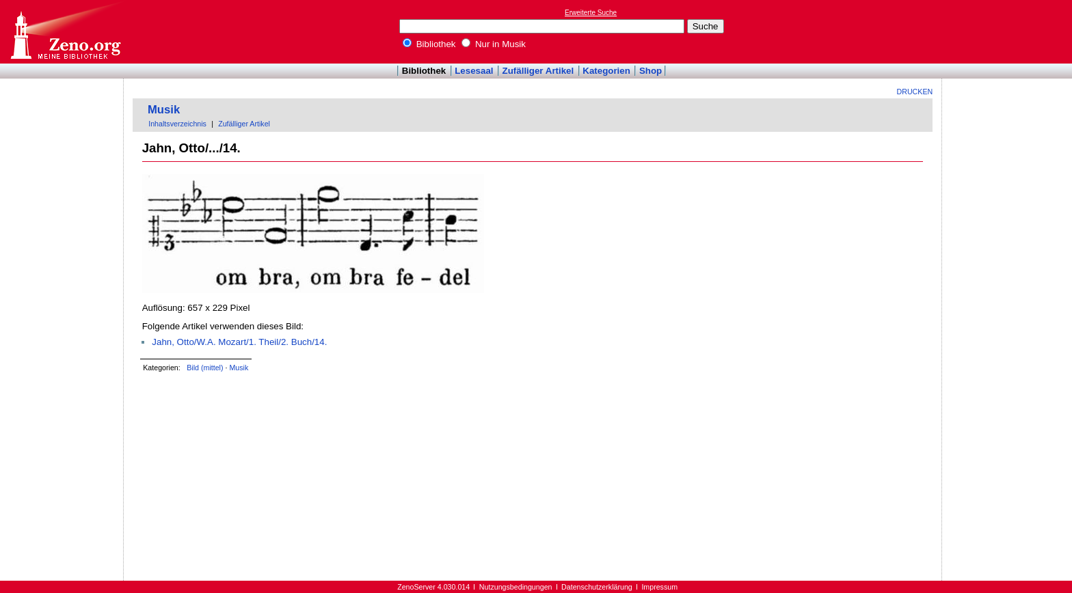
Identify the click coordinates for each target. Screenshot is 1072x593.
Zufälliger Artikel (538, 71)
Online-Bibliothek (65, 32)
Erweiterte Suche (591, 12)
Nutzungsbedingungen (515, 587)
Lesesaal (474, 71)
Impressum (659, 587)
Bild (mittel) (205, 367)
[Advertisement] (1009, 31)
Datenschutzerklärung (596, 587)
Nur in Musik (493, 44)
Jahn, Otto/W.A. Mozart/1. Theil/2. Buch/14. (239, 342)
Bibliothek (429, 44)
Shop (650, 71)
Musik (164, 109)
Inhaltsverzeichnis (177, 124)
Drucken (915, 91)
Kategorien (606, 71)
